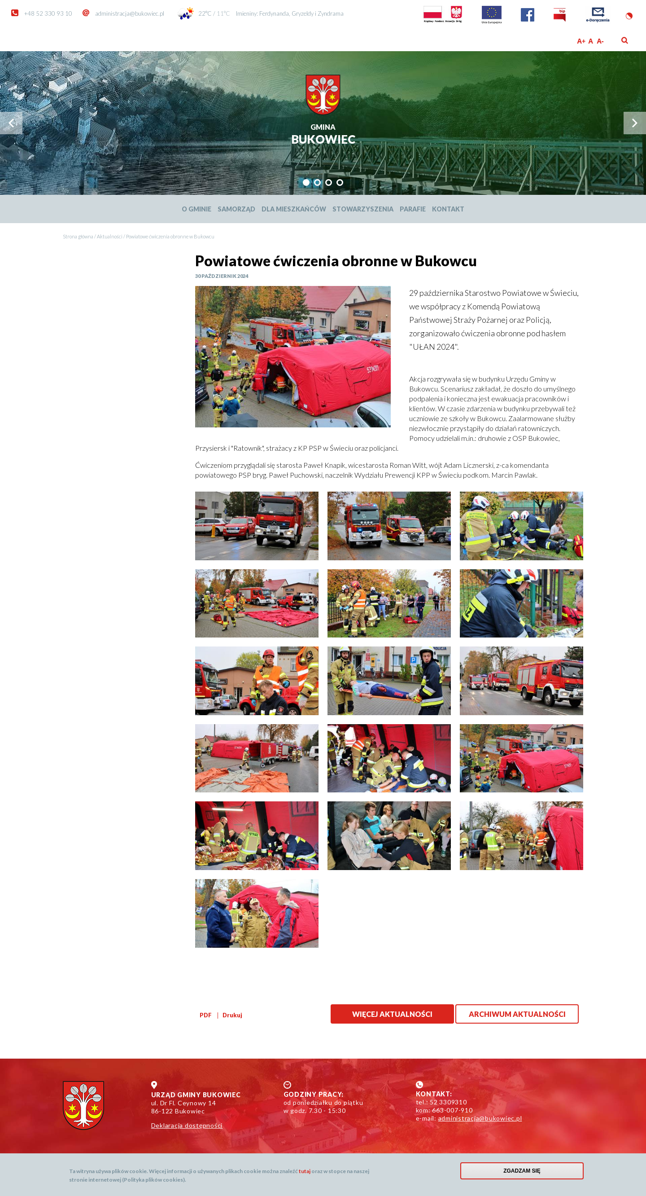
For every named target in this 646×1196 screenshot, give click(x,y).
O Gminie (196, 209)
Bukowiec (323, 135)
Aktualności (109, 236)
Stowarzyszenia (362, 209)
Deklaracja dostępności (187, 1125)
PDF (206, 1015)
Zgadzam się (522, 1171)
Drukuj (232, 1015)
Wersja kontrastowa (629, 16)
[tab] (306, 182)
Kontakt (448, 209)
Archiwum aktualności (517, 1014)
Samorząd (236, 209)
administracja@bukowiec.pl (129, 13)
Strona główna (78, 236)
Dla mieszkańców (294, 209)
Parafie (413, 209)
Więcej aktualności (392, 1014)
